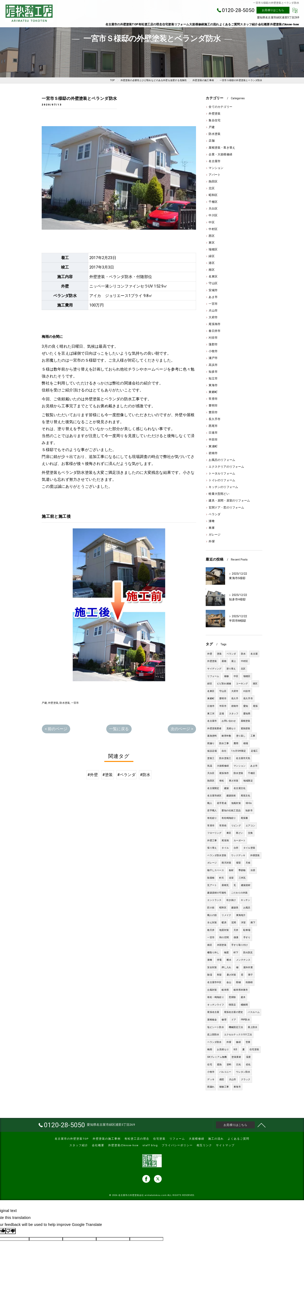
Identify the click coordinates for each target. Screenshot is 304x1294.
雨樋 (238, 982)
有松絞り (212, 818)
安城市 (213, 290)
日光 (238, 1064)
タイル (225, 847)
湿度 (248, 1057)
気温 (209, 765)
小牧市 (213, 351)
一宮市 (75, 702)
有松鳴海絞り (229, 818)
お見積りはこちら (273, 10)
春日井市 (214, 331)
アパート (214, 174)
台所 (236, 847)
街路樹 (249, 982)
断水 (229, 960)
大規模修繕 (223, 765)
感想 (221, 1079)
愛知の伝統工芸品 (231, 810)
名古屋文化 (239, 788)
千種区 (213, 202)
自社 (224, 751)
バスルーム (254, 1012)
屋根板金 (212, 1019)
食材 (231, 870)
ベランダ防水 (214, 1042)
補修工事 (224, 1086)
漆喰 (211, 521)
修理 (224, 1019)
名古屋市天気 (243, 758)
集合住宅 (214, 120)
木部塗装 (221, 945)
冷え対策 (212, 922)
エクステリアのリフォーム (226, 466)
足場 (221, 713)
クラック (245, 1079)
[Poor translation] (11, 1231)
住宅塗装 (254, 1049)
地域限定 (248, 780)
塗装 (219, 653)
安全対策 (212, 967)
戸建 (44, 702)
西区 (211, 236)
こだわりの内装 (239, 892)
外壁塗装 (53, 702)
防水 (243, 653)
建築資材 (245, 885)
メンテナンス (243, 960)
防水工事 (224, 743)
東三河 (210, 713)
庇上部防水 (213, 1034)
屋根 (224, 661)
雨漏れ (210, 1086)
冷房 (252, 870)
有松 (221, 780)
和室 (219, 974)
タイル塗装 (249, 847)
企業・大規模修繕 (220, 154)
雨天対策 (226, 862)
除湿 (209, 974)
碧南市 (213, 453)
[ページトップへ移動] (261, 1125)
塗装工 (210, 758)
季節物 (242, 870)
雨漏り (210, 743)
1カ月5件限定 (238, 751)
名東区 (213, 276)
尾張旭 (225, 840)
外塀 (211, 541)
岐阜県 (225, 989)
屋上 (233, 661)
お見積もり (223, 1049)
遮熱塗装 (245, 728)
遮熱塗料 (212, 735)
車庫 (211, 528)
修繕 (238, 1042)
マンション (216, 168)
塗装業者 (236, 1057)
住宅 (209, 1064)
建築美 (234, 907)
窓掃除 (232, 997)
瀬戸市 (213, 358)
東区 (211, 242)
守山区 (213, 283)
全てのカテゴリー (220, 107)
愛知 (245, 706)
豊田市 (213, 412)
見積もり (231, 728)
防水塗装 (65, 702)
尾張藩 (244, 818)
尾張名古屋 (213, 1012)
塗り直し (241, 735)
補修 (226, 676)
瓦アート (212, 885)
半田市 (213, 439)
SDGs (249, 803)
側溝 (236, 937)
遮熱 (219, 1064)
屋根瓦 (225, 885)
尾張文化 (245, 795)
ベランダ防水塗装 (216, 855)
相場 (245, 743)
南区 (211, 269)
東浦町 (213, 446)
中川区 (213, 215)
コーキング (242, 683)
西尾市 (213, 426)
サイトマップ (225, 1145)
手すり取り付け (239, 945)
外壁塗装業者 (214, 728)
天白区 (213, 208)
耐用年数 (226, 735)
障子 (250, 974)
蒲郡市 (213, 344)
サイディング (214, 668)
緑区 (211, 256)
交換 (250, 833)
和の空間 (224, 937)
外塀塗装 (255, 855)
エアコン (250, 825)
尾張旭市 (214, 324)
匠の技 (210, 907)
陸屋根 (210, 877)
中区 (211, 222)
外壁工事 (212, 840)
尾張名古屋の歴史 (233, 1012)
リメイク (226, 915)
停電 (219, 960)
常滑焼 (222, 825)
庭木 (243, 997)
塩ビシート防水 (215, 1027)
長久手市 (214, 419)
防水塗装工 (225, 758)
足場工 (254, 751)
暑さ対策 (231, 974)
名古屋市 (214, 161)
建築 (226, 788)
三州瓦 (242, 877)
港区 (211, 263)
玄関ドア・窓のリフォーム (226, 507)
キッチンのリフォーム (223, 487)
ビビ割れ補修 (224, 683)
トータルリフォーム (222, 473)
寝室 (238, 862)
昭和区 (213, 195)
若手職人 (212, 810)
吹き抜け (231, 900)
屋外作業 (248, 967)
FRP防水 (245, 1019)
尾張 (255, 706)
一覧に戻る (119, 729)
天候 (248, 862)
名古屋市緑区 (214, 795)
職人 (209, 803)
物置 (226, 952)
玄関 (233, 922)
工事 (252, 735)
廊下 (252, 922)
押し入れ (226, 967)
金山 (228, 982)
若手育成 (221, 803)
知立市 (213, 378)
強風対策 (236, 803)
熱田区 (213, 181)
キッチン (245, 900)
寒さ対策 (233, 780)
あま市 (213, 297)
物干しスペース (215, 870)
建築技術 (231, 795)
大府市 (213, 317)
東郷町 (213, 392)
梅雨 (209, 1049)
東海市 (213, 385)
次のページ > (182, 729)
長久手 (234, 698)
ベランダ (214, 514)
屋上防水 (252, 1027)
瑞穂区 (213, 249)
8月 (235, 1049)
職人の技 (212, 915)
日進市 (213, 432)
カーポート (239, 840)
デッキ (210, 1079)
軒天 (221, 877)
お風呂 (246, 907)
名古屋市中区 (214, 982)
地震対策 (224, 930)
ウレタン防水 (243, 1072)
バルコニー (225, 1072)
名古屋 (254, 653)
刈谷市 (213, 337)
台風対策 (212, 989)
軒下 (236, 952)
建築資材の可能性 (216, 892)
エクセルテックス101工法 (238, 1034)
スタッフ (233, 713)
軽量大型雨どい (219, 494)
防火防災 (248, 952)
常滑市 (213, 399)
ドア (233, 1019)
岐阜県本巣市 (241, 989)
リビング (236, 825)
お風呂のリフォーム (222, 460)
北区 (211, 188)
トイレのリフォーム (222, 480)
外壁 (209, 653)
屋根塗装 (245, 721)
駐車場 (246, 930)
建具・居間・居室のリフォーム (229, 500)
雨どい (239, 833)
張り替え (212, 847)
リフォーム (213, 676)
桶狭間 (244, 1004)
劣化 (248, 1064)
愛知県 (246, 713)
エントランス (214, 900)
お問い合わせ (229, 721)
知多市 (213, 371)
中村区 (213, 229)
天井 (236, 930)
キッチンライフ (215, 1004)
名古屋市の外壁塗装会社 (131, 1195)
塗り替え (231, 668)
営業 (248, 1042)
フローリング (214, 833)
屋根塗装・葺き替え (222, 147)
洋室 (243, 922)
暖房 (224, 922)
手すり (246, 937)
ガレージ (214, 534)
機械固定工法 (236, 1027)
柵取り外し (213, 952)
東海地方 (241, 915)
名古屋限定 (213, 788)
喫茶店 (232, 1004)
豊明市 (213, 405)
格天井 (210, 930)
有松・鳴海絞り (215, 997)
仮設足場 (212, 751)
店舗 (211, 140)
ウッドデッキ (238, 855)
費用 (236, 743)
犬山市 (213, 310)
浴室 (231, 877)
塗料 (229, 1064)
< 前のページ (56, 729)
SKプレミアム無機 (217, 1057)
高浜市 (213, 365)
